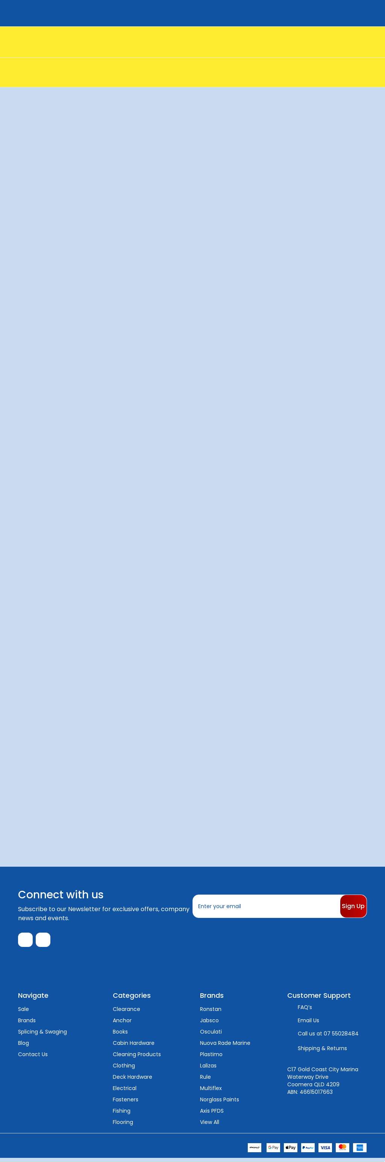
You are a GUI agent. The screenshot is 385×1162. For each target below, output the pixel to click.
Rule (205, 1080)
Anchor (122, 1024)
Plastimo (211, 1058)
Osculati (211, 1035)
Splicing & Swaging (42, 1035)
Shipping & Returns (322, 1052)
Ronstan (210, 1013)
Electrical (124, 1092)
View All (209, 1126)
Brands (27, 1024)
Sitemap (113, 1149)
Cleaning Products (137, 1058)
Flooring (123, 1126)
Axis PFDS (212, 1114)
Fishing (121, 1114)
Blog (23, 1047)
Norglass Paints (219, 1103)
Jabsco (209, 1024)
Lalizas (208, 1069)
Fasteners (125, 1103)
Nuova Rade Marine (225, 1047)
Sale (23, 1013)
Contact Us (33, 1058)
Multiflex (211, 1092)
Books (120, 1035)
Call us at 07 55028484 (328, 1037)
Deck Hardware (132, 1080)
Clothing (124, 1069)
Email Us (308, 1024)
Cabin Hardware (134, 1047)
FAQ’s (305, 1011)
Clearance (126, 1013)
